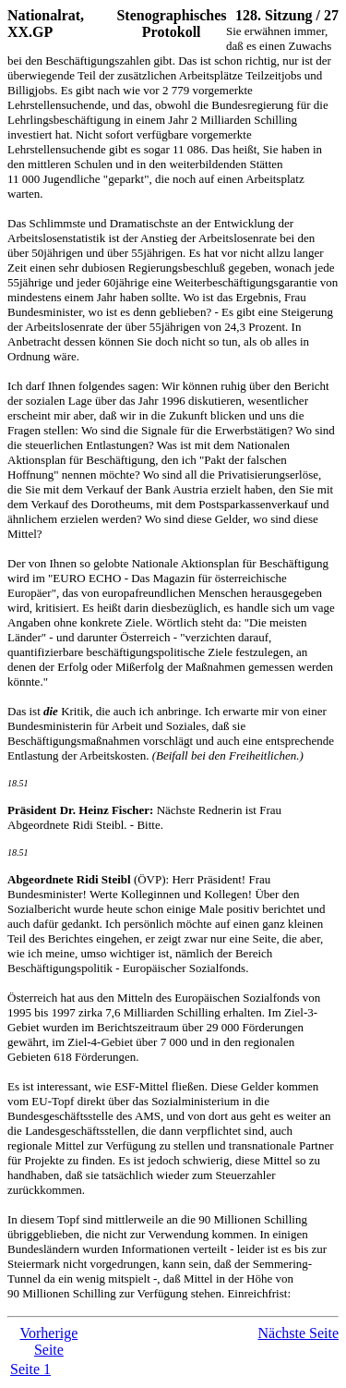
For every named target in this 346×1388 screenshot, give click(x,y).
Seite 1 (30, 1369)
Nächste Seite (298, 1333)
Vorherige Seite (48, 1341)
